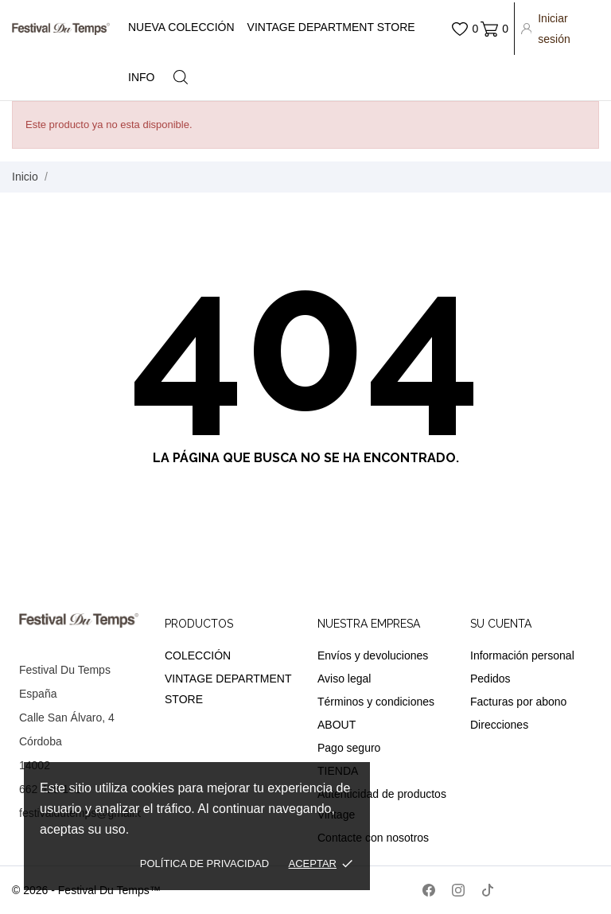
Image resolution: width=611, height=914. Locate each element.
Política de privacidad (204, 863)
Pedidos (490, 678)
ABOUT (336, 724)
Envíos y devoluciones (372, 655)
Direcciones (499, 724)
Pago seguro (348, 747)
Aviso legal (344, 678)
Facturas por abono (518, 701)
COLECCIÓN (198, 655)
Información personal (522, 655)
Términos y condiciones (375, 701)
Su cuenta (500, 623)
